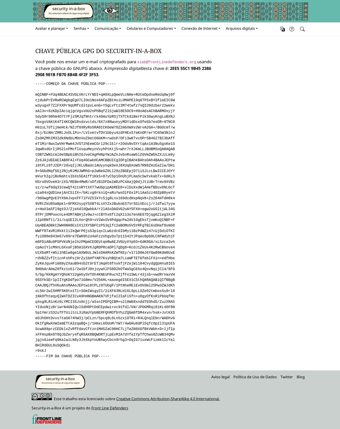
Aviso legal (220, 376)
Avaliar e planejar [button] (50, 28)
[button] (282, 29)
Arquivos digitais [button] (240, 28)
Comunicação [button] (106, 28)
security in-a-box (68, 8)
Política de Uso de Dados (255, 376)
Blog (301, 376)
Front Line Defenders (109, 408)
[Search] (301, 29)
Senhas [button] (80, 28)
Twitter (286, 376)
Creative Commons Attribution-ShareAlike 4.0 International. (168, 398)
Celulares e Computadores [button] (150, 28)
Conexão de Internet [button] (200, 28)
